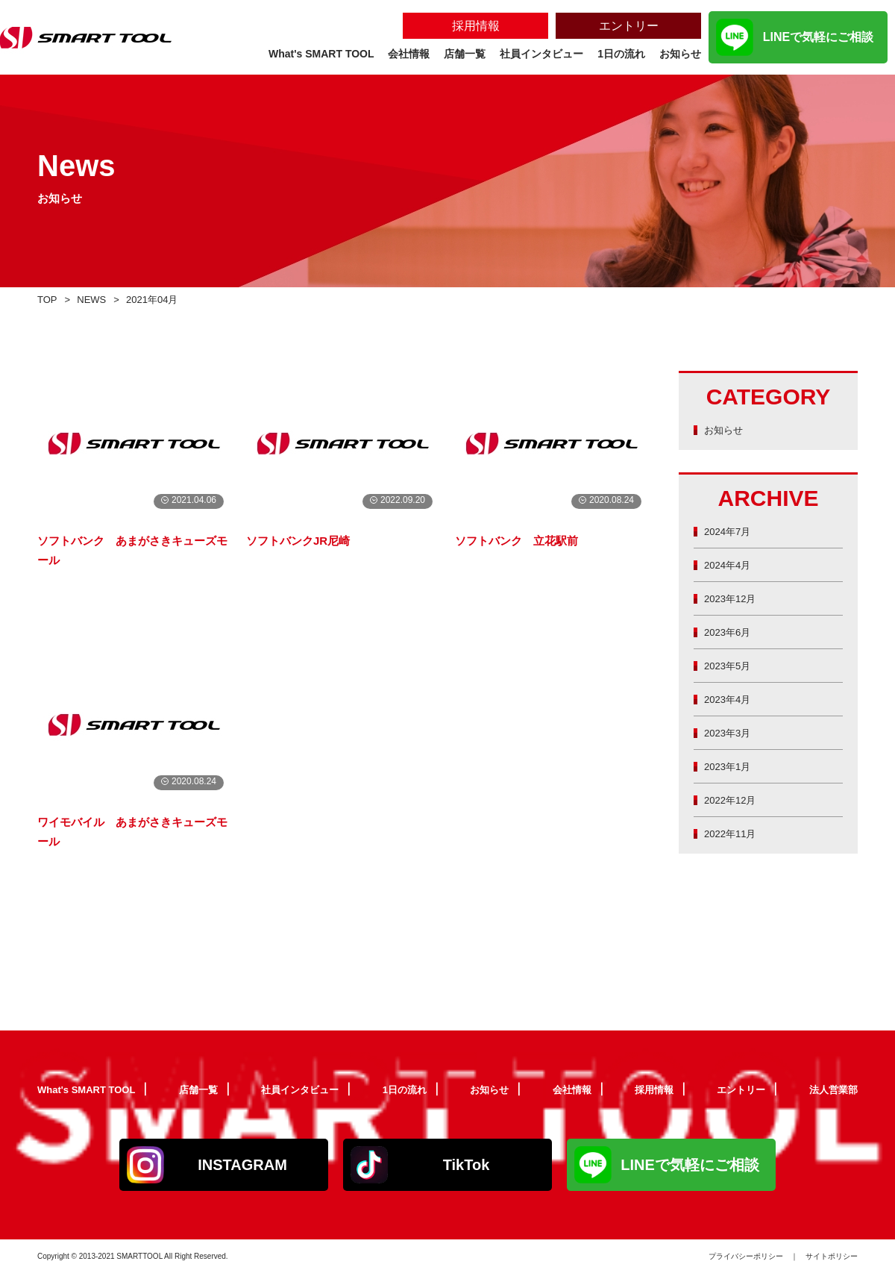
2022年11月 (734, 833)
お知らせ (726, 429)
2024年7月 (731, 531)
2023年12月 (734, 598)
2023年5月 (731, 665)
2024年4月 (731, 564)
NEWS (96, 299)
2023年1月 (731, 766)
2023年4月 (731, 698)
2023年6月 (731, 631)
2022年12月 (734, 799)
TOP (48, 299)
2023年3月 (731, 732)
